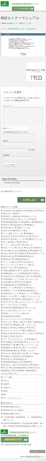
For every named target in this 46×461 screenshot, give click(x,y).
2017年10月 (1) (18, 339)
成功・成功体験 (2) (9, 245)
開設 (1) (38, 296)
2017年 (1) (36, 273)
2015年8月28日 (13, 29)
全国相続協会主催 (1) (10, 288)
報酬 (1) (18, 348)
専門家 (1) (41, 336)
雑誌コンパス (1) (8, 299)
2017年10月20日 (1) (27, 265)
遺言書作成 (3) (31, 213)
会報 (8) (34, 222)
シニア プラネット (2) (31, 348)
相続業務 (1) (30, 236)
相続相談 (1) (20, 213)
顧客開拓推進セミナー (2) (11, 276)
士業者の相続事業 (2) (10, 273)
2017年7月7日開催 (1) (24, 285)
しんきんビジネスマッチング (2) (13, 322)
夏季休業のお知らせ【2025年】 (13, 413)
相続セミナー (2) (27, 296)
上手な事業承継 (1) (35, 279)
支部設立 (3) (25, 368)
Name (5, 144)
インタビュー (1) (30, 328)
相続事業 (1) (27, 225)
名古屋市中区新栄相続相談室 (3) (13, 311)
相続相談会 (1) (8, 351)
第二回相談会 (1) (29, 333)
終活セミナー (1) (8, 251)
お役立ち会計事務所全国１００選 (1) (15, 233)
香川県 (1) (32, 331)
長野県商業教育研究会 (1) (25, 259)
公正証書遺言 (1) (8, 285)
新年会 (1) (6, 228)
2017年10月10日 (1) (21, 239)
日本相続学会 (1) (22, 271)
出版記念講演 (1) (18, 228)
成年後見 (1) (18, 359)
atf (23, 29)
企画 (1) (5, 256)
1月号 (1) (20, 251)
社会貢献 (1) (7, 359)
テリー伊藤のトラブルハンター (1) (28, 299)
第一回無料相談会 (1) (37, 325)
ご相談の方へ (7, 390)
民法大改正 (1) (8, 362)
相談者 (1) (6, 331)
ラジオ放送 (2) (25, 273)
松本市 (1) (19, 336)
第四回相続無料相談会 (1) (11, 365)
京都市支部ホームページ (12, 194)
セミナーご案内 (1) (27, 268)
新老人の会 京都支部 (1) (11, 216)
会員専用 (6, 387)
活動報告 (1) (29, 359)
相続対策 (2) (7, 262)
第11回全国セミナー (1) (36, 256)
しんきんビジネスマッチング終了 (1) (30, 305)
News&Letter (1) (8, 231)
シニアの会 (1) (30, 336)
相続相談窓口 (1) (25, 288)
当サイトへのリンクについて (12, 401)
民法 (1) (5, 371)
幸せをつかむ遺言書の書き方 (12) (14, 356)
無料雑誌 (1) (33, 342)
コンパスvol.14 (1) (31, 351)
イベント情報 (7, 380)
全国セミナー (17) (19, 242)
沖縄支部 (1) (18, 302)
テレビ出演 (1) (8, 313)
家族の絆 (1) (22, 279)
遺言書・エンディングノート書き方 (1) (16, 316)
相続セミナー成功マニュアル (20, 23)
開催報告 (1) (31, 228)
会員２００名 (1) (8, 271)
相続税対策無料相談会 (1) (28, 293)
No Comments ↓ (31, 29)
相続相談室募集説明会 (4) (11, 225)
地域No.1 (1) (21, 291)
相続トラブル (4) (28, 353)
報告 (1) (30, 322)
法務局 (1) (6, 339)
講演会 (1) (31, 291)
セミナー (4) (31, 311)
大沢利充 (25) (7, 328)
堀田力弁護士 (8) (8, 259)
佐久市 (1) (34, 239)
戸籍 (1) (15, 331)
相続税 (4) (18, 328)
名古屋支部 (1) (8, 213)
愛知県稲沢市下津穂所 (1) (31, 276)
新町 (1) (41, 213)
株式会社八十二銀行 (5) (11, 368)
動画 (4, 397)
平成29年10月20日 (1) (10, 222)
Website (6, 158)
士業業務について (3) (10, 293)
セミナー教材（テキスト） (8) (13, 236)
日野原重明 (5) (28, 365)
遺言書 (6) (20, 345)
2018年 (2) (6, 242)
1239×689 (14, 186)
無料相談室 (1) (39, 225)
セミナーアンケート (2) (23, 313)
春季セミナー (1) (8, 291)
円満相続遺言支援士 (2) (22, 262)
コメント (7, 106)
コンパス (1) (24, 222)
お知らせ (6, 383)
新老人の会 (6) (8, 336)
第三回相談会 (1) (8, 345)
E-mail (31, 153)
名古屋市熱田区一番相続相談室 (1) (25, 373)
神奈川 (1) (19, 351)
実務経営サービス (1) (35, 242)
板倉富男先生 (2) (21, 362)
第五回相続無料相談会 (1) (11, 353)
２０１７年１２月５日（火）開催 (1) (15, 308)
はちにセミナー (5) (33, 345)
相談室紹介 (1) (37, 253)
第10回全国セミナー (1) (11, 296)
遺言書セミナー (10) (23, 231)
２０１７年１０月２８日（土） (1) (14, 342)
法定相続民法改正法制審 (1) (12, 319)
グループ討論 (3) (33, 356)
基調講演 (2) (7, 302)
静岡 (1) (23, 331)
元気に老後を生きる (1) (11, 253)
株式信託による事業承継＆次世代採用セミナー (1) (19, 219)
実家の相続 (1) (23, 245)
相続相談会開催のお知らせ (12, 410)
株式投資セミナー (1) (32, 302)
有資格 (5, 394)
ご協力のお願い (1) (26, 248)
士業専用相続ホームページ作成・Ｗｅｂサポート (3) (20, 282)
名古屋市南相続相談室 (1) (19, 371)
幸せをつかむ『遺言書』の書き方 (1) (15, 325)
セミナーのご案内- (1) (10, 265)
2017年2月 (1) (7, 239)
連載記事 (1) (7, 373)
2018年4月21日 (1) (9, 279)
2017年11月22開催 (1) (18, 256)
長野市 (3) (39, 251)
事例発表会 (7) (8, 348)
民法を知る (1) (36, 371)
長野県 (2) (36, 368)
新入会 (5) (29, 251)
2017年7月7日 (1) (9, 305)
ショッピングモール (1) (11, 268)
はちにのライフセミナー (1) (12, 333)
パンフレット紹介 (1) (10, 248)
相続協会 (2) (25, 253)
